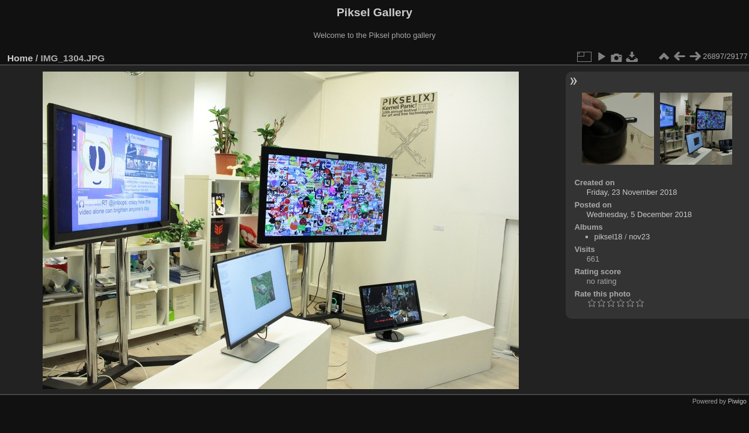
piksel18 (609, 236)
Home (20, 58)
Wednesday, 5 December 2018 (639, 214)
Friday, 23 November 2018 (632, 192)
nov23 (639, 236)
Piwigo (737, 401)
